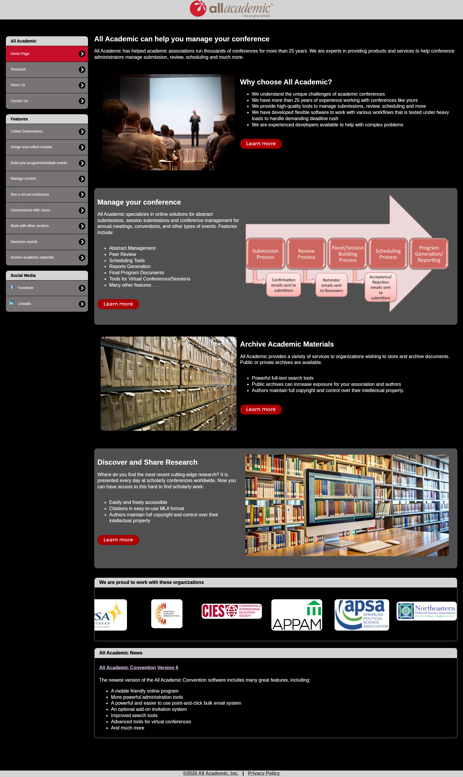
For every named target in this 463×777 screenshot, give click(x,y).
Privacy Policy (264, 773)
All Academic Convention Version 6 (138, 667)
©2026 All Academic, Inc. (211, 773)
